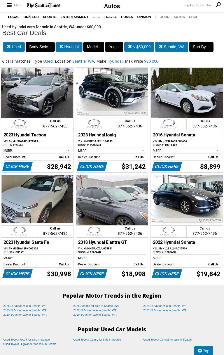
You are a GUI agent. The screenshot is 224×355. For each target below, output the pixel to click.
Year (114, 47)
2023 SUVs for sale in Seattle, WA (25, 310)
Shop (193, 17)
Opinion (144, 17)
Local (13, 17)
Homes (127, 17)
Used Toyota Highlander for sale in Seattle (29, 344)
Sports (49, 17)
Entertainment (74, 17)
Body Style (40, 47)
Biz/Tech (31, 17)
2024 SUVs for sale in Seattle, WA (165, 305)
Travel (110, 17)
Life (96, 17)
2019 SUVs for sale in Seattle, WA (95, 314)
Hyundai (69, 46)
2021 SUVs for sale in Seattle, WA (165, 310)
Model (94, 47)
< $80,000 (139, 46)
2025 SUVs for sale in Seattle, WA (25, 305)
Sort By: (201, 47)
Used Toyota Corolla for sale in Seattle (167, 339)
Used (14, 46)
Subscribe (203, 5)
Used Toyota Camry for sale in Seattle (97, 339)
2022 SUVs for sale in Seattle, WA (95, 310)
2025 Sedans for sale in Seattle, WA (96, 305)
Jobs (164, 17)
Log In (188, 5)
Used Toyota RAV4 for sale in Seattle (26, 339)
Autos (112, 6)
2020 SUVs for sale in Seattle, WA (25, 314)
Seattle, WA (171, 46)
